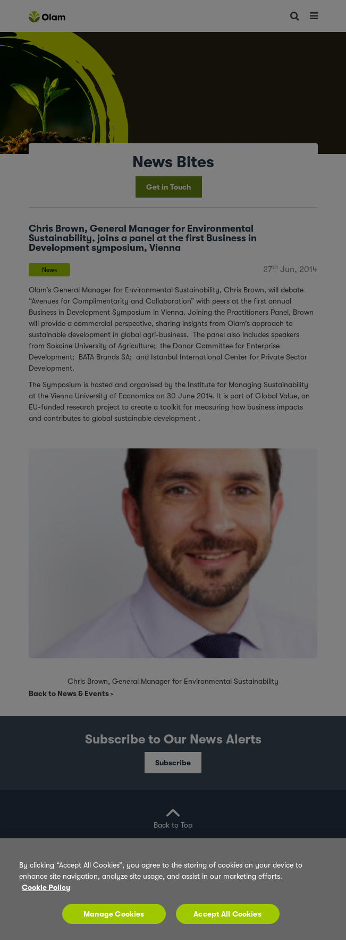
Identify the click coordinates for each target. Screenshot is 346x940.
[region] (173, 889)
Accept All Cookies (227, 914)
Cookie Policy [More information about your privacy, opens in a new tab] (46, 887)
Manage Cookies (114, 914)
